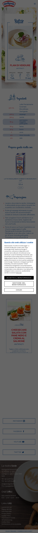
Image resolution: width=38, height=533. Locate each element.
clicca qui (18, 272)
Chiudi (19, 290)
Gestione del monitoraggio (19, 284)
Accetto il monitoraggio (19, 278)
